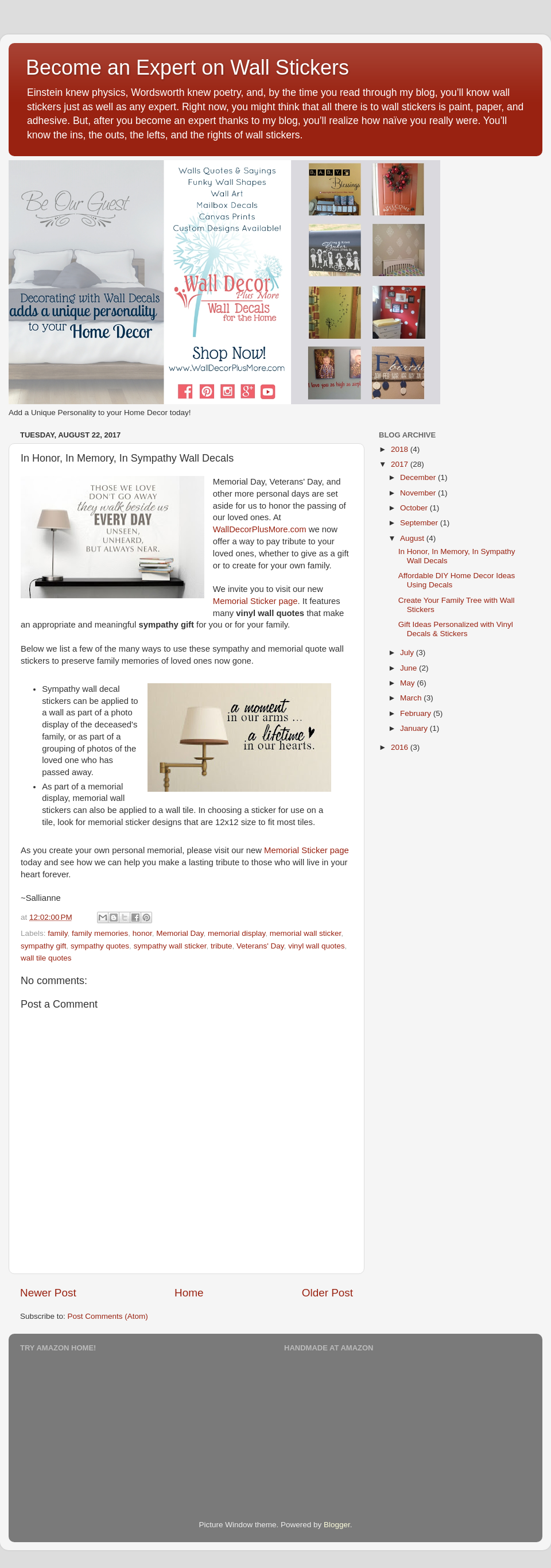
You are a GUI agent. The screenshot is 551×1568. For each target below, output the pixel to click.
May (408, 683)
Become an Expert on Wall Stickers (187, 67)
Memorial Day (179, 933)
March (412, 698)
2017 (400, 464)
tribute (221, 946)
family (57, 933)
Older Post (327, 1293)
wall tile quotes (46, 958)
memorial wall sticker (306, 933)
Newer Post (48, 1293)
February (416, 713)
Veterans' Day (260, 946)
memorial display (236, 933)
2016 (400, 747)
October (415, 508)
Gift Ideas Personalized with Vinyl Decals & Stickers (455, 629)
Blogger (337, 1524)
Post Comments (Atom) (108, 1316)
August (413, 538)
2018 (400, 449)
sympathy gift (44, 946)
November (419, 493)
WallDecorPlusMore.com (259, 529)
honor (142, 933)
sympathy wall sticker (170, 946)
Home (188, 1293)
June (409, 668)
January (415, 728)
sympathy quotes (100, 946)
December (419, 477)
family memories (100, 933)
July (408, 652)
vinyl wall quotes (316, 946)
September (420, 522)
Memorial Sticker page (255, 601)
